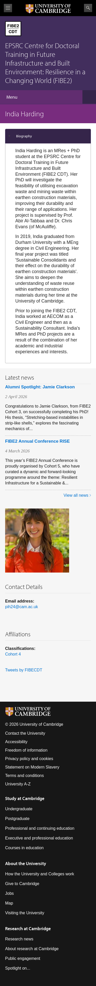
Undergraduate (19, 809)
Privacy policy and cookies (29, 758)
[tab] (48, 136)
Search (88, 8)
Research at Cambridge (28, 928)
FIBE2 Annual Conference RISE (37, 441)
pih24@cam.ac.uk (21, 607)
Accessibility (16, 742)
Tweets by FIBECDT (23, 670)
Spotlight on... (17, 968)
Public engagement (22, 958)
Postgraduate (17, 818)
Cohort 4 (13, 654)
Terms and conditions (24, 775)
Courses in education (24, 848)
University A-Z (18, 784)
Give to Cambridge (22, 883)
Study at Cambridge (24, 798)
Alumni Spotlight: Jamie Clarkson (40, 387)
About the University (25, 863)
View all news (75, 495)
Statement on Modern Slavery (32, 767)
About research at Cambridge (32, 949)
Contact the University (25, 733)
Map (9, 903)
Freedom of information (26, 750)
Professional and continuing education (39, 828)
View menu (8, 8)
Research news (19, 939)
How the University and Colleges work (39, 874)
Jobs (9, 893)
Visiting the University (24, 913)
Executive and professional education (39, 838)
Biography (24, 136)
